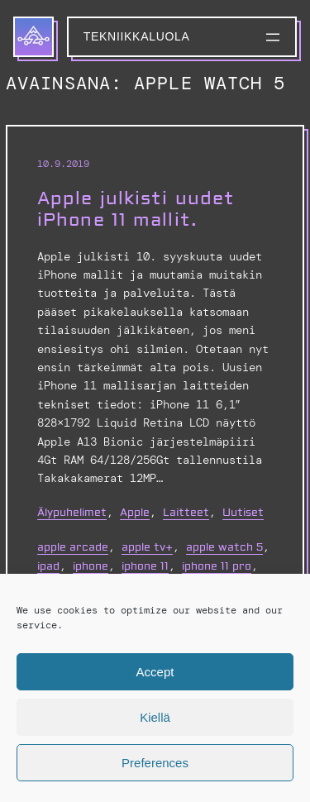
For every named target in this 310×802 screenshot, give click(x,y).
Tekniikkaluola (136, 36)
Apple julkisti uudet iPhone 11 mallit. (136, 210)
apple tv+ (147, 547)
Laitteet (186, 512)
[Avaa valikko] (273, 37)
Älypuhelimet (72, 512)
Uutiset (243, 512)
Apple (135, 512)
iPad (48, 566)
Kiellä (155, 717)
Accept (155, 672)
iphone (90, 566)
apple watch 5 (224, 547)
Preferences (155, 763)
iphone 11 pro (216, 566)
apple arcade (72, 547)
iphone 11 (145, 566)
